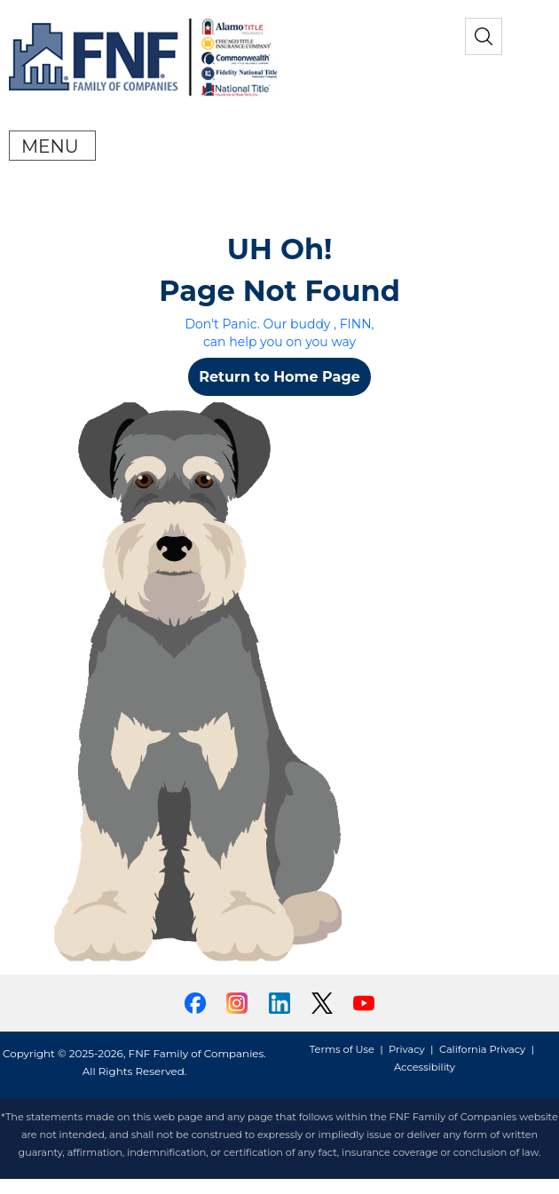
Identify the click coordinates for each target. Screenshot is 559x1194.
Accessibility (424, 1067)
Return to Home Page (279, 376)
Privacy (407, 1049)
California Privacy (482, 1049)
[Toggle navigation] (52, 145)
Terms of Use (342, 1049)
